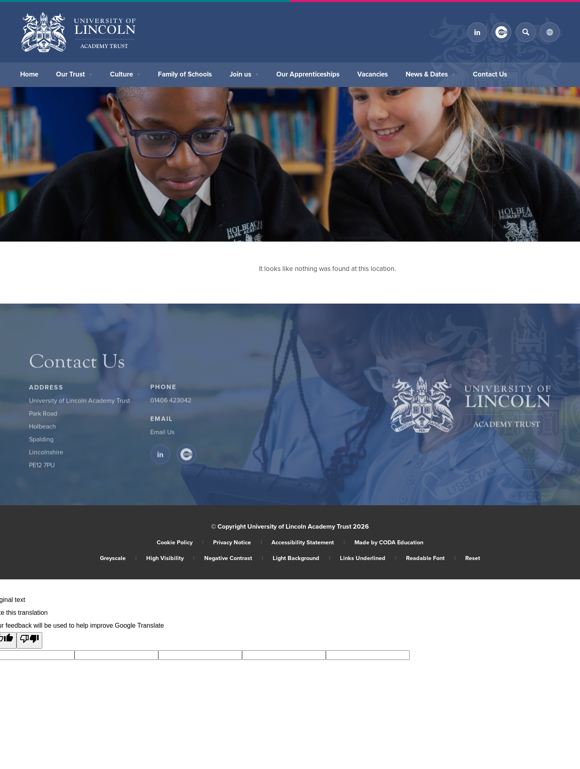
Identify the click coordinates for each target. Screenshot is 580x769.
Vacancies (372, 73)
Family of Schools (185, 73)
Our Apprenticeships (308, 73)
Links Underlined (368, 558)
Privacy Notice (237, 542)
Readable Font (431, 558)
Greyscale (118, 558)
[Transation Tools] (550, 32)
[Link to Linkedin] (477, 32)
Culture (125, 73)
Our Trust (74, 73)
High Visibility (170, 558)
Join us (244, 73)
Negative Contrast (233, 558)
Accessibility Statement (308, 542)
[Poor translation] (29, 640)
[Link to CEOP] (501, 32)
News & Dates (430, 73)
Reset (472, 558)
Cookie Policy (180, 542)
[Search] (526, 32)
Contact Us (490, 73)
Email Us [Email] (162, 434)
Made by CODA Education (388, 542)
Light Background (301, 558)
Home (29, 73)
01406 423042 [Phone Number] (170, 402)
